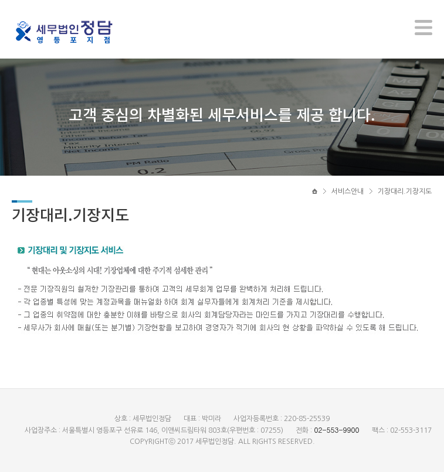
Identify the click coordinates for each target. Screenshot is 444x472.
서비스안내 (347, 191)
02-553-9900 (336, 430)
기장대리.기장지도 (405, 191)
